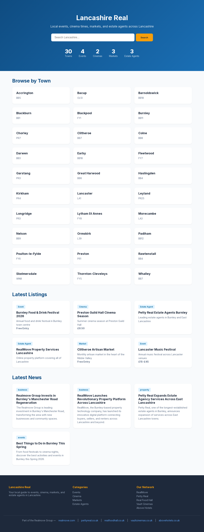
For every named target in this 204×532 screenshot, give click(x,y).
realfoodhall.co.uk (114, 520)
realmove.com (67, 520)
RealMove (142, 492)
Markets (77, 500)
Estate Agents (81, 504)
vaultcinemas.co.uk (141, 520)
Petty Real (142, 496)
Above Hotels (144, 507)
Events (76, 492)
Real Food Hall (145, 500)
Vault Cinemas (145, 504)
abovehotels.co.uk (169, 520)
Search (144, 37)
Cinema (77, 496)
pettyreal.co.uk (89, 520)
